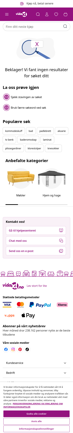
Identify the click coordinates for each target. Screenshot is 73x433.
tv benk (9, 150)
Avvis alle (36, 421)
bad (31, 141)
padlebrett (45, 141)
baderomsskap (28, 150)
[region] (36, 407)
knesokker (53, 159)
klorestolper (34, 159)
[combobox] (36, 24)
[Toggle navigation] (7, 14)
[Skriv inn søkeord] (65, 24)
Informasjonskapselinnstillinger (36, 428)
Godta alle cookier (36, 413)
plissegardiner (13, 159)
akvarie (62, 141)
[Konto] (46, 14)
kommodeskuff (13, 141)
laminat (47, 150)
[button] (56, 14)
